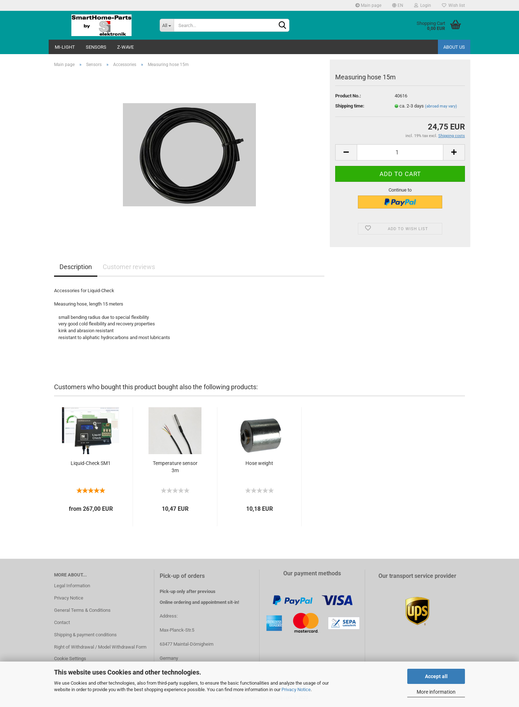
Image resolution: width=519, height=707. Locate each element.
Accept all (436, 676)
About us (454, 47)
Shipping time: (349, 106)
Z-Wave (125, 47)
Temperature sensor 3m (175, 466)
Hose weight (259, 463)
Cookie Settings (70, 658)
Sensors (96, 47)
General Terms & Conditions (82, 610)
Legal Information (72, 585)
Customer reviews (129, 267)
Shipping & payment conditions (85, 634)
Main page (368, 5)
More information (436, 692)
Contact (62, 622)
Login (422, 5)
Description (75, 267)
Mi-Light (65, 47)
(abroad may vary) (441, 106)
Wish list (453, 5)
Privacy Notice (296, 689)
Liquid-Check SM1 (91, 463)
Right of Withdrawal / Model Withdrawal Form (100, 647)
